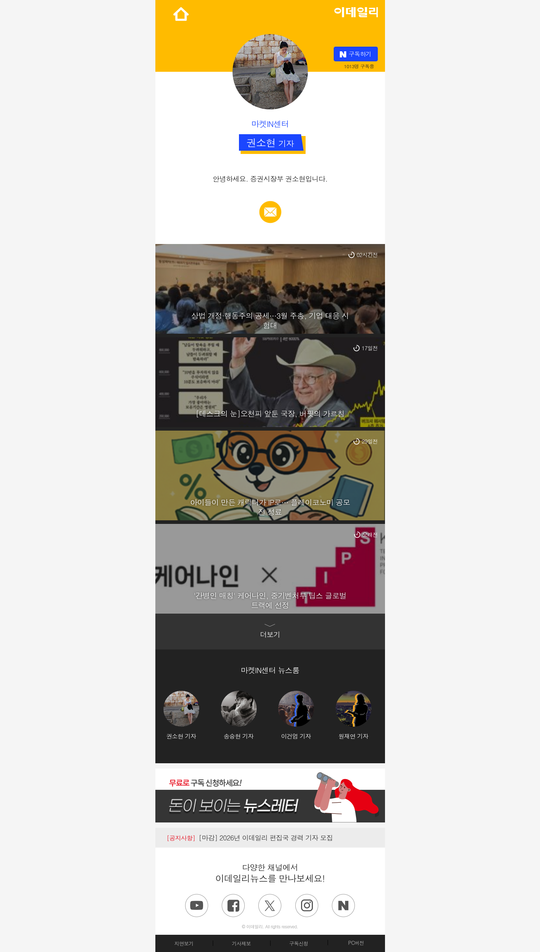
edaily (356, 10)
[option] (192, 715)
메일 (270, 204)
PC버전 (356, 942)
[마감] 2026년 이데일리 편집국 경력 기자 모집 (250, 837)
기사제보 (241, 943)
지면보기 (183, 943)
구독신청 (298, 943)
